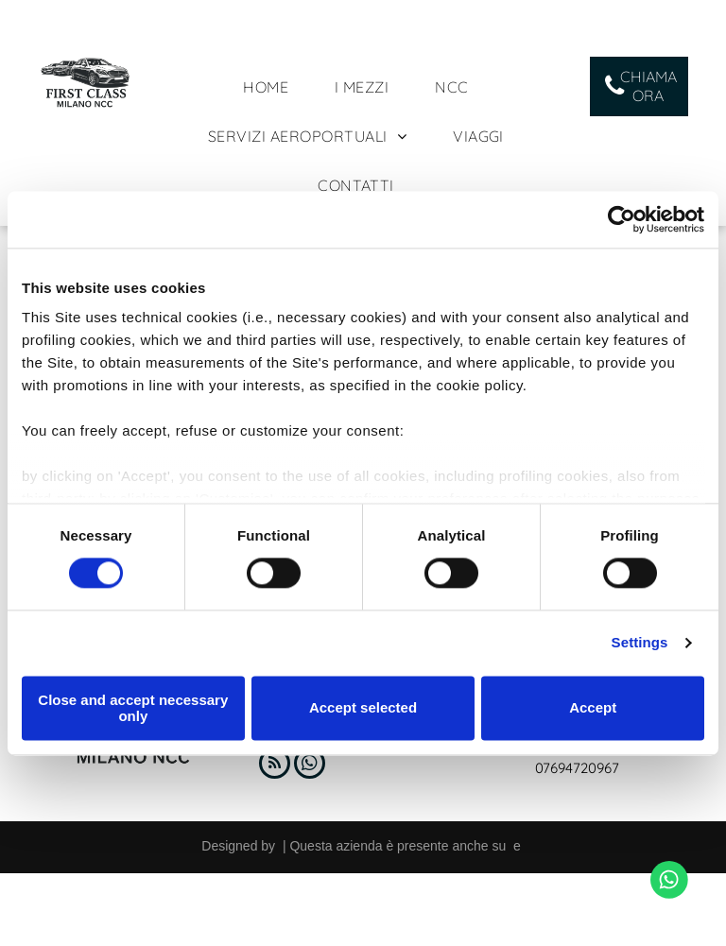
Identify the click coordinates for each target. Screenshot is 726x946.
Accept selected (363, 708)
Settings (640, 643)
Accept (592, 708)
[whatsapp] (309, 765)
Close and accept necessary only (133, 708)
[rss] (274, 765)
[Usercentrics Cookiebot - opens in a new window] (621, 219)
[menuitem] (273, 87)
